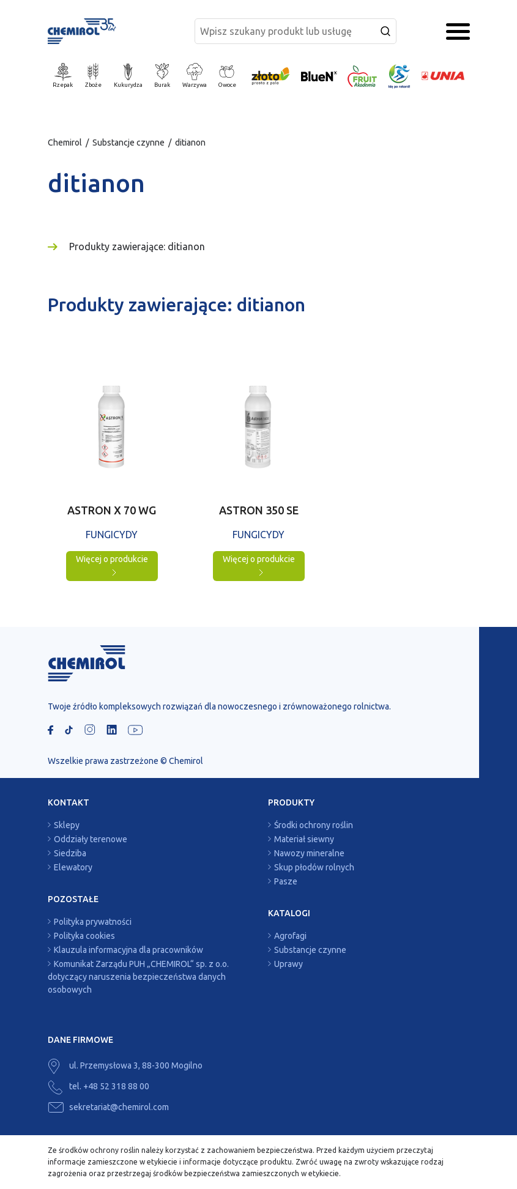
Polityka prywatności (93, 922)
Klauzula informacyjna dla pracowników (128, 950)
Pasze (285, 881)
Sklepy (67, 825)
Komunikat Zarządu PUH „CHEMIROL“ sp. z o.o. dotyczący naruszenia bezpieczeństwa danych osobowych (138, 977)
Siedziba (70, 853)
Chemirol (65, 142)
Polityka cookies (84, 936)
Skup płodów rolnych (314, 867)
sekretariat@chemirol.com (108, 1107)
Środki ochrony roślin (313, 825)
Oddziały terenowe (90, 839)
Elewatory (73, 867)
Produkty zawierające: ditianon (137, 246)
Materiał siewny (304, 839)
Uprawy (288, 964)
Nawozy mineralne (309, 853)
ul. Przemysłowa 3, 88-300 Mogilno (125, 1065)
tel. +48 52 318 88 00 (98, 1086)
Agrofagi (290, 936)
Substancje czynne (128, 142)
